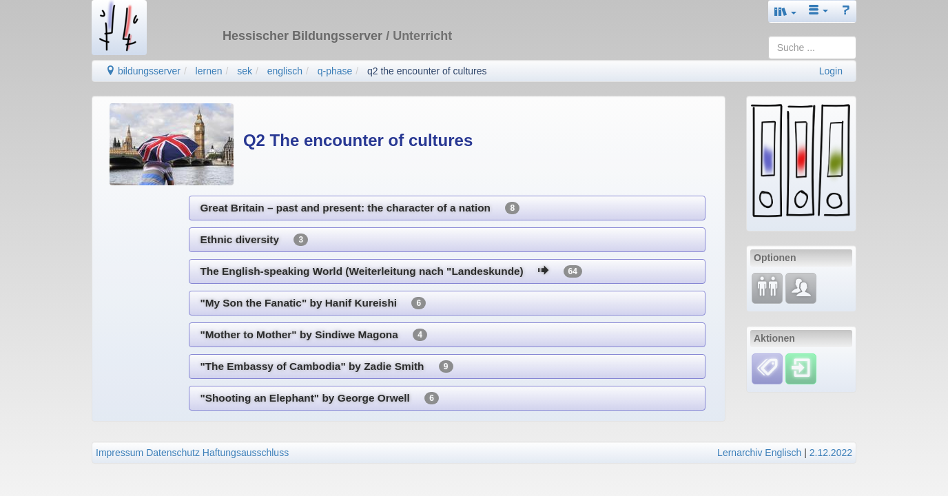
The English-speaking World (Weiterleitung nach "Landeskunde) (390, 271)
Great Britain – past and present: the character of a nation (359, 208)
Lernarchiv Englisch (759, 452)
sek (244, 70)
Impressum (119, 452)
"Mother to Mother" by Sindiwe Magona (313, 335)
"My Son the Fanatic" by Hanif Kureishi (313, 303)
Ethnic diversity (254, 240)
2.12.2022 (831, 452)
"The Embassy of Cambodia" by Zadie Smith (326, 366)
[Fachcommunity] (801, 287)
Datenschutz (173, 452)
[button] (785, 11)
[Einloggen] (801, 367)
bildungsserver (143, 70)
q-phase (335, 70)
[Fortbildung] (767, 287)
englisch (284, 70)
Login (831, 70)
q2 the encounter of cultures (427, 70)
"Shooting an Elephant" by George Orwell (319, 398)
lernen (209, 70)
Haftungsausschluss (246, 452)
